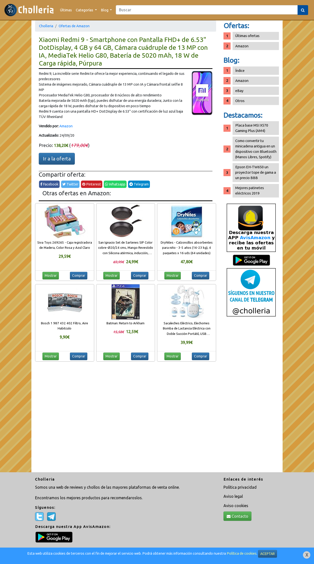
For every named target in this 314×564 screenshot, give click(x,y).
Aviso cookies (235, 505)
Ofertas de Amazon (74, 26)
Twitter (70, 184)
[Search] (207, 9)
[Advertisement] (251, 396)
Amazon (66, 126)
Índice (240, 70)
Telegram (139, 184)
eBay (239, 91)
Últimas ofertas (247, 36)
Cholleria (46, 26)
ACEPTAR (267, 554)
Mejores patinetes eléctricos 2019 (249, 190)
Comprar (78, 275)
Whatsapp (115, 184)
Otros (240, 101)
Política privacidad (240, 487)
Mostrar (51, 275)
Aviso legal (233, 496)
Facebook (49, 184)
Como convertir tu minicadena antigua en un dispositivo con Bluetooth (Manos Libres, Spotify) (255, 149)
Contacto (237, 516)
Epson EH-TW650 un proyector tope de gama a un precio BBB (255, 172)
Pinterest (91, 184)
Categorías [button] (85, 10)
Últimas (66, 10)
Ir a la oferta (57, 158)
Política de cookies (242, 553)
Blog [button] (105, 10)
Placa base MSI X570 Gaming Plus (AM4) (251, 128)
